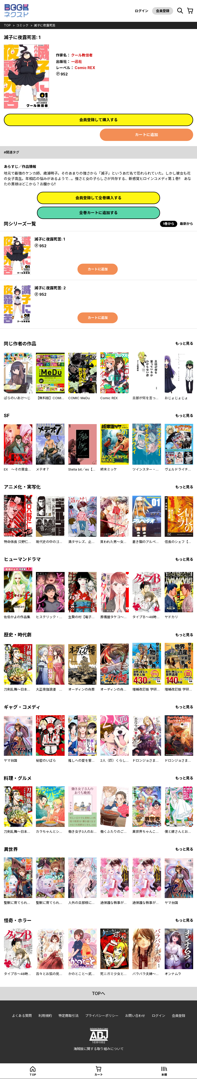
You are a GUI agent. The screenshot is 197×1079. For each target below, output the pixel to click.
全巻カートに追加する (98, 212)
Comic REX (85, 67)
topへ (98, 993)
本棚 (164, 1074)
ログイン (141, 11)
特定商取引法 (68, 1016)
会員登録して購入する (98, 119)
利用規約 (45, 1016)
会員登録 (162, 11)
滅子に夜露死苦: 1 (49, 239)
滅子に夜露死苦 (44, 25)
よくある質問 (22, 1016)
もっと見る (184, 343)
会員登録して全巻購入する (98, 197)
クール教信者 (82, 55)
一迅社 (76, 61)
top (7, 25)
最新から (186, 224)
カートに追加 (146, 134)
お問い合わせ (135, 1016)
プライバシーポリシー (102, 1016)
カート (98, 1074)
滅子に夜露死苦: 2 (50, 287)
